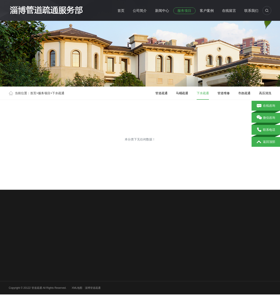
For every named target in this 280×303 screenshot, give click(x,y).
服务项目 (184, 10)
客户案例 (207, 10)
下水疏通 (58, 93)
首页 (120, 10)
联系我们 (251, 10)
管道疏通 (161, 93)
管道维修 (223, 93)
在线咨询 (266, 105)
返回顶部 (266, 142)
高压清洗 (265, 93)
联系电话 (266, 130)
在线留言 (229, 10)
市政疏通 (244, 93)
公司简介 (140, 10)
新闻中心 (162, 10)
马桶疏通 (182, 93)
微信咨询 (266, 117)
